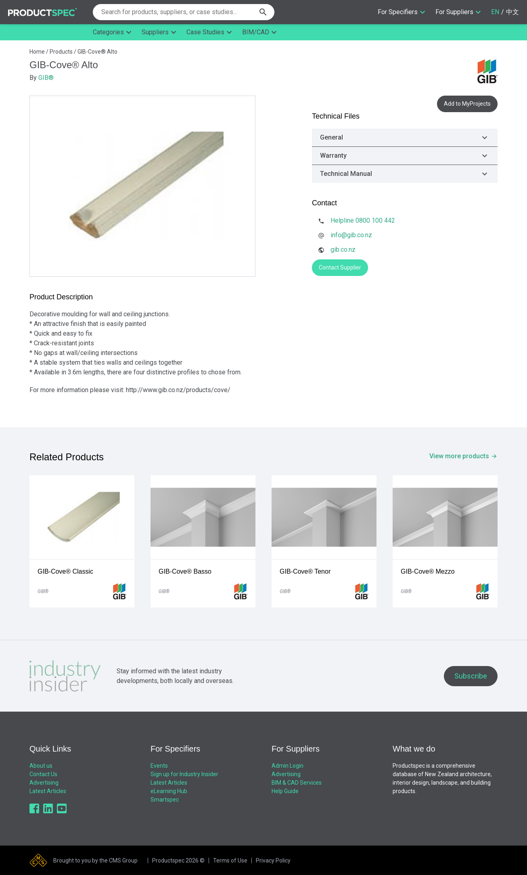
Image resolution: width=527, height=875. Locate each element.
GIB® (46, 77)
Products (61, 51)
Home (37, 51)
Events (159, 765)
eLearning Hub (169, 791)
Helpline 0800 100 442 (362, 220)
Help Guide (285, 791)
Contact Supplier (340, 267)
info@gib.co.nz (351, 235)
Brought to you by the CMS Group (95, 860)
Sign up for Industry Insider (184, 774)
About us (40, 765)
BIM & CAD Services (297, 782)
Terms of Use (230, 860)
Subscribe (470, 676)
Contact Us (43, 774)
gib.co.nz (343, 249)
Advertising (44, 782)
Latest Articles (47, 791)
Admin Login (287, 765)
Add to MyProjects (467, 103)
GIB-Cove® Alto (97, 51)
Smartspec (165, 799)
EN (495, 12)
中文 (512, 12)
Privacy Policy (273, 860)
